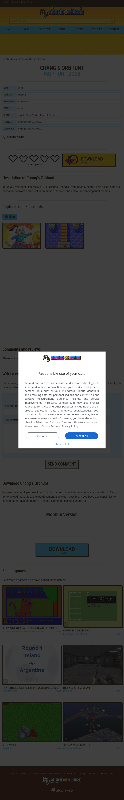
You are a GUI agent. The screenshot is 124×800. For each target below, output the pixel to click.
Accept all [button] (82, 435)
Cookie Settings (51, 426)
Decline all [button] (42, 436)
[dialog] (62, 400)
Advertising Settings (48, 422)
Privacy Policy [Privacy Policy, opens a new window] (70, 426)
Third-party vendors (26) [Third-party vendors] (59, 402)
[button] (62, 444)
